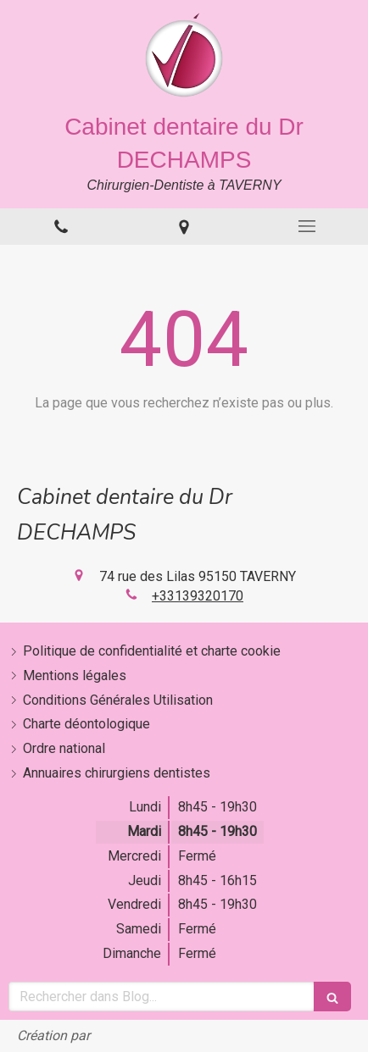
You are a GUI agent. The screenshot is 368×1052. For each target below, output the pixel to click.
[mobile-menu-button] (306, 226)
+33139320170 (197, 596)
